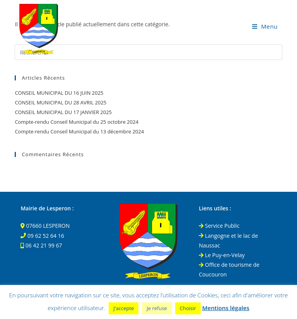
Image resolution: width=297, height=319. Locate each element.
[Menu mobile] (265, 26)
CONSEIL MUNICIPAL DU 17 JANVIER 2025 (63, 112)
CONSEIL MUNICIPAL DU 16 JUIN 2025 (59, 92)
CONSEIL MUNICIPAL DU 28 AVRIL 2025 (60, 102)
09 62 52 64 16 (45, 235)
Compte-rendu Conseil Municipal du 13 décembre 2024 (79, 131)
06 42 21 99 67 (44, 245)
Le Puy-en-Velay (222, 255)
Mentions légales (225, 308)
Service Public (219, 225)
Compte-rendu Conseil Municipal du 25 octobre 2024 (76, 121)
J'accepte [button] (123, 308)
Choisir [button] (188, 308)
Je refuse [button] (157, 308)
